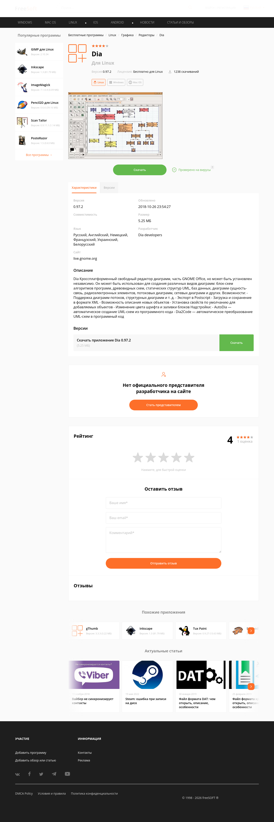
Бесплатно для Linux (148, 72)
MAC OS (50, 22)
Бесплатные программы (86, 35)
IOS (95, 22)
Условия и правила (52, 793)
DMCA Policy (24, 793)
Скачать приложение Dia (104, 340)
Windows (116, 82)
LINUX (73, 22)
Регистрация (226, 8)
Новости (147, 22)
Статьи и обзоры (180, 22)
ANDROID (117, 22)
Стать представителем (163, 405)
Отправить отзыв (163, 563)
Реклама (84, 760)
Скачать (140, 170)
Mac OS (135, 82)
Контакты (85, 753)
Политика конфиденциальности (94, 793)
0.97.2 (101, 72)
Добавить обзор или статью (35, 760)
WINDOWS (25, 22)
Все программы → (39, 155)
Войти (209, 8)
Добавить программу (30, 753)
